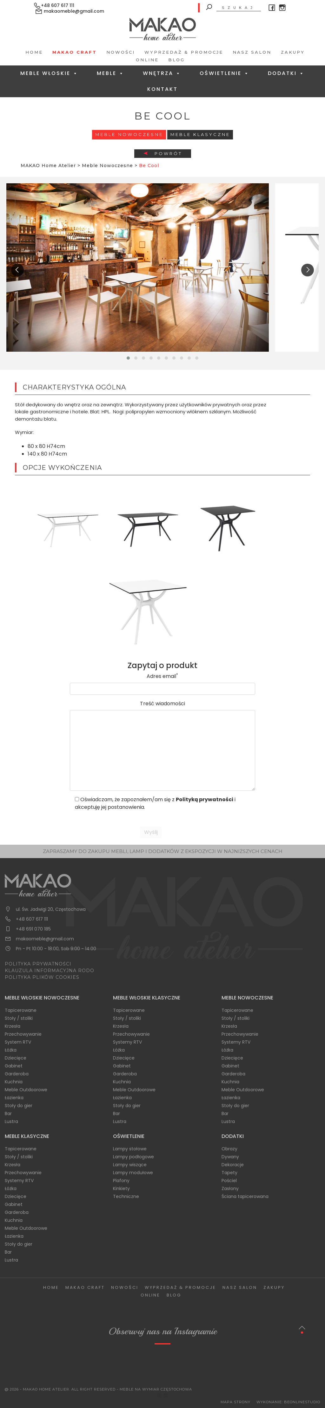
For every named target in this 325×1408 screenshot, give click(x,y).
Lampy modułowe (133, 1172)
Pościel (229, 1180)
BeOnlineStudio (302, 1402)
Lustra (11, 1121)
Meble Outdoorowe (26, 1089)
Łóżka (11, 1050)
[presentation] (17, 270)
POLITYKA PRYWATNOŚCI (38, 964)
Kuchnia (14, 1082)
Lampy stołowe (130, 1149)
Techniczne (126, 1196)
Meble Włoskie (49, 73)
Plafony (121, 1180)
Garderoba (17, 1074)
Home (34, 52)
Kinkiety (121, 1188)
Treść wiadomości (162, 703)
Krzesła (12, 1026)
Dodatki (286, 73)
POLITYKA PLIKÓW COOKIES (42, 977)
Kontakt (162, 89)
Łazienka (14, 1097)
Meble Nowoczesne (129, 134)
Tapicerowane (20, 1010)
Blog (176, 59)
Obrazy (229, 1149)
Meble (110, 73)
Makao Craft (74, 52)
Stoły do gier (18, 1105)
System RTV (18, 1042)
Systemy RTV (127, 1042)
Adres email (162, 676)
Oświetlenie (224, 73)
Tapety (229, 1172)
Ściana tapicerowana (245, 1196)
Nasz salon (252, 52)
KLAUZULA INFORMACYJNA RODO (49, 970)
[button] (128, 358)
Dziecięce (15, 1058)
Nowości (120, 52)
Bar (8, 1113)
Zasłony (230, 1188)
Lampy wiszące (130, 1164)
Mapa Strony (235, 1402)
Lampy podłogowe (133, 1157)
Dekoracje (233, 1164)
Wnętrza (162, 73)
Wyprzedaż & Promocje (183, 52)
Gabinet (14, 1066)
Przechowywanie (23, 1034)
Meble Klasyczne (200, 134)
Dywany (230, 1157)
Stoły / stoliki (19, 1018)
